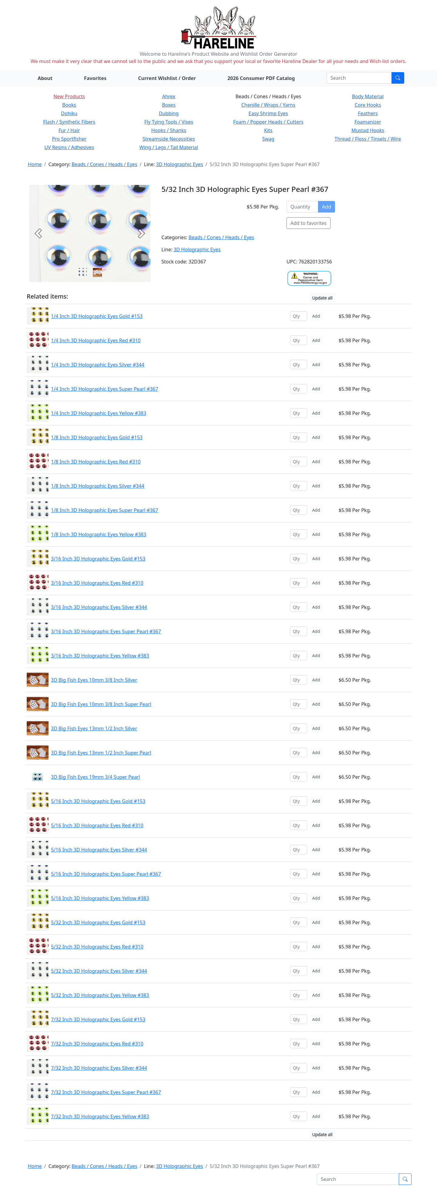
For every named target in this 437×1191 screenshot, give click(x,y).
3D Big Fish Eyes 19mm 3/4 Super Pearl (95, 777)
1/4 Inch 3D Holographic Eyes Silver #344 (97, 364)
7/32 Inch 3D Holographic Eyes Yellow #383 (100, 1116)
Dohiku (69, 113)
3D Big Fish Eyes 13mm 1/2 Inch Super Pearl (101, 752)
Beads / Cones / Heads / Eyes (104, 164)
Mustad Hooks (367, 130)
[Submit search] (397, 78)
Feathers (368, 113)
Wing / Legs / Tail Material (168, 147)
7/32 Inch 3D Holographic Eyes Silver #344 (99, 1068)
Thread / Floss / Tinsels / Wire (368, 138)
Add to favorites (308, 223)
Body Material (368, 96)
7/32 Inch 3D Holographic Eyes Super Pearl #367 (106, 1092)
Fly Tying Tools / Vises (168, 122)
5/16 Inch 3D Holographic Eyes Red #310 (97, 825)
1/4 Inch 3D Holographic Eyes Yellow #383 (98, 413)
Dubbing (168, 113)
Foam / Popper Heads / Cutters (268, 122)
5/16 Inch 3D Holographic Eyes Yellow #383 (100, 898)
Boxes (169, 105)
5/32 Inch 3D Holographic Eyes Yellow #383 (100, 995)
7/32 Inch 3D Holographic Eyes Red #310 (97, 1043)
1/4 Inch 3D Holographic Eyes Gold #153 (97, 316)
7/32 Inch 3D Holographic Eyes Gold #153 (98, 1019)
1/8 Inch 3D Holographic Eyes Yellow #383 (98, 534)
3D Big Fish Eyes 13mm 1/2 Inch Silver (94, 728)
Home (35, 164)
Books (69, 105)
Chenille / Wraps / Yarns (268, 105)
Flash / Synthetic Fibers (69, 122)
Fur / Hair (69, 130)
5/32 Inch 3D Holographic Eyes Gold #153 (98, 922)
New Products (69, 96)
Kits (268, 130)
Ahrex (168, 96)
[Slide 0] (82, 272)
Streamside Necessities (169, 138)
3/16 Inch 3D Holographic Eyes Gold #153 (98, 558)
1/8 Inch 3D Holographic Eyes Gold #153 (97, 437)
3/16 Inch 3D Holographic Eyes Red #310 (97, 583)
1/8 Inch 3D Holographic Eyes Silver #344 (97, 486)
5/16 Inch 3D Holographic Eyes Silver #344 (99, 849)
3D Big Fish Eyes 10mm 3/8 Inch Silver (94, 680)
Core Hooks (368, 105)
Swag (268, 138)
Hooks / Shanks (168, 130)
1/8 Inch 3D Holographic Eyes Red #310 (96, 461)
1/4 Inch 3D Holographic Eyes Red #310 (96, 340)
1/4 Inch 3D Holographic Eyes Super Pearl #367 (104, 389)
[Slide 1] (97, 272)
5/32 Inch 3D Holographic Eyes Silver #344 (99, 971)
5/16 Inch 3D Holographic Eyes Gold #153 (98, 801)
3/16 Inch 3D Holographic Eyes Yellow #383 (100, 655)
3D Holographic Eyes (179, 164)
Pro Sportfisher (69, 138)
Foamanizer (367, 122)
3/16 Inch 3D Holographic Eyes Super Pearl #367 (106, 631)
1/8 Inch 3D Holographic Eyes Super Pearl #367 (104, 510)
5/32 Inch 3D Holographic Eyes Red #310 (97, 946)
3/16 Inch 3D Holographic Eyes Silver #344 (99, 607)
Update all (322, 298)
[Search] (359, 78)
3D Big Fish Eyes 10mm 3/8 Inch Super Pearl (101, 704)
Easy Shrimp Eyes (268, 113)
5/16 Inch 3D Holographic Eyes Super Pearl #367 (106, 874)
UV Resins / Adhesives (69, 147)
